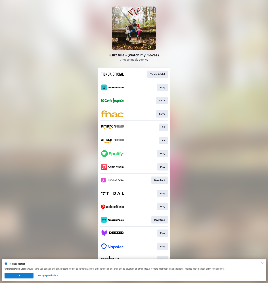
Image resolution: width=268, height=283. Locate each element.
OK (19, 275)
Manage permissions (48, 275)
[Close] (262, 263)
